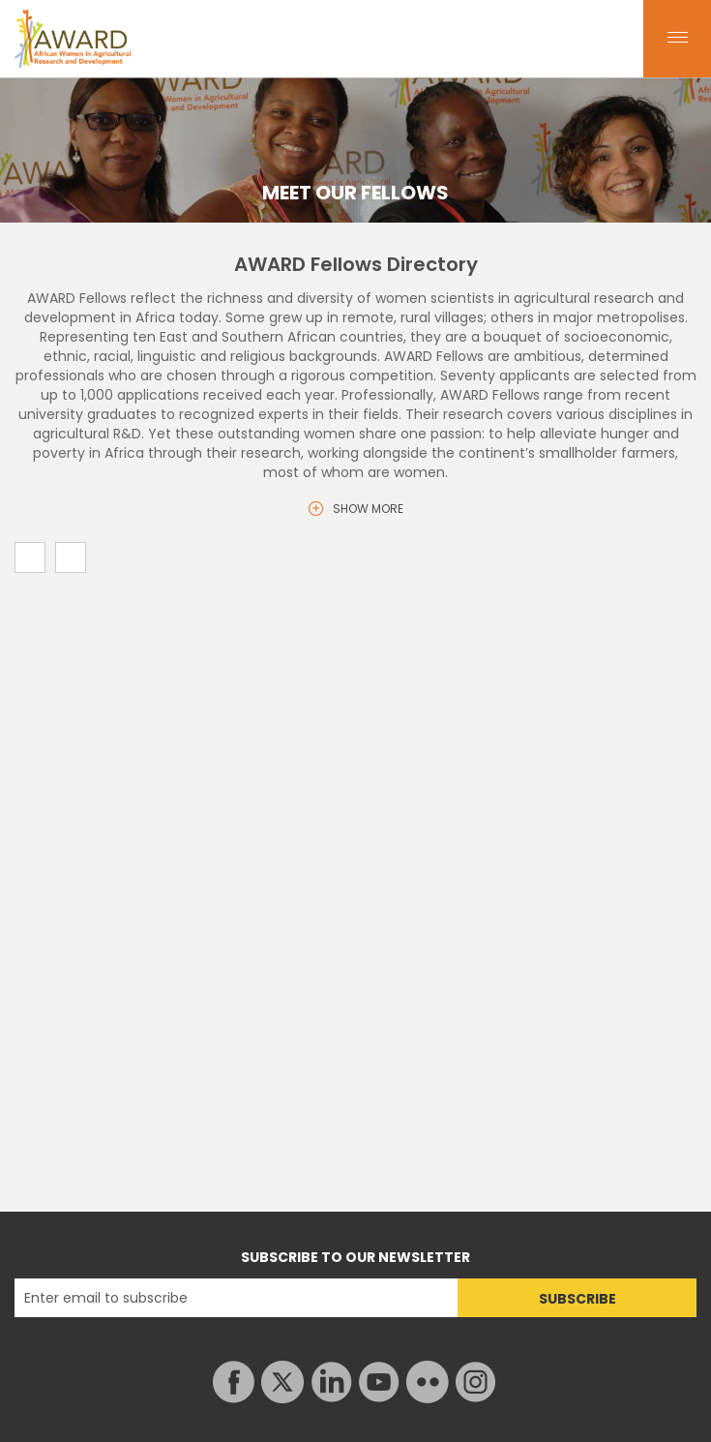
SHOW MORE (368, 508)
